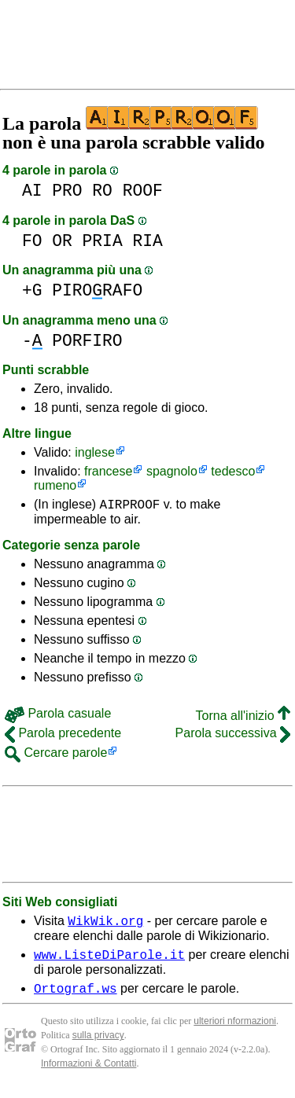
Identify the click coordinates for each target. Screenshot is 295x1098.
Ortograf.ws (75, 997)
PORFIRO (87, 340)
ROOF (143, 190)
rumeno (55, 485)
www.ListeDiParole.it (109, 961)
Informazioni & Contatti (88, 1072)
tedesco (233, 471)
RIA (147, 241)
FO (32, 241)
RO (102, 190)
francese (108, 471)
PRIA (103, 241)
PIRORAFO (97, 290)
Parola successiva (232, 735)
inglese (95, 452)
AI (32, 190)
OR (62, 241)
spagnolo (171, 471)
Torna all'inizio (243, 718)
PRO (67, 190)
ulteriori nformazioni (235, 1030)
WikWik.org (105, 925)
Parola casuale (58, 715)
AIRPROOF (130, 506)
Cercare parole (56, 755)
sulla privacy (98, 1044)
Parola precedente (63, 735)
